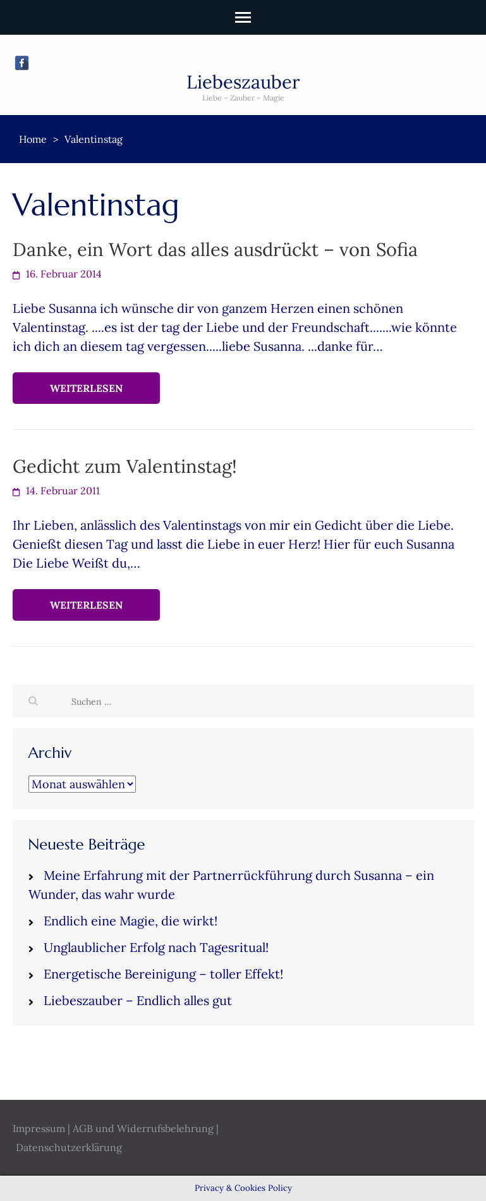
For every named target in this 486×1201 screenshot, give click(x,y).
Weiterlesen (86, 388)
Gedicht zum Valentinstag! (125, 466)
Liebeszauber (243, 82)
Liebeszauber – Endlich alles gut (138, 1000)
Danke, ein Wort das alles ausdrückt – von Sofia (215, 249)
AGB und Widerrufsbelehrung (143, 1128)
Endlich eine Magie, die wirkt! (130, 921)
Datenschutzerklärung (69, 1147)
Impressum (39, 1128)
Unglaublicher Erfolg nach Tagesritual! (156, 947)
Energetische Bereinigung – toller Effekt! (163, 974)
